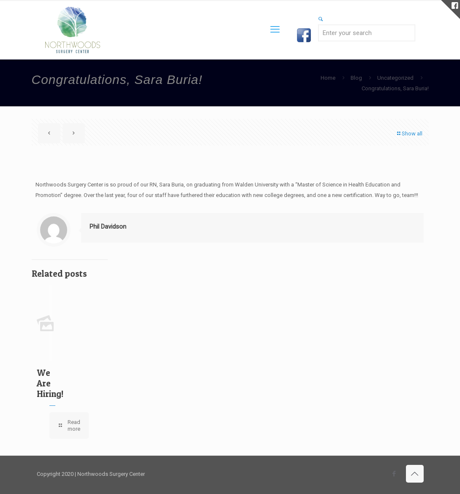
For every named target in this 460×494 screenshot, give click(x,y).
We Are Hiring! (50, 383)
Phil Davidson (108, 226)
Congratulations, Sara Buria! (395, 88)
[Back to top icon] (415, 474)
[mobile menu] (275, 29)
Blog (356, 78)
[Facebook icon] (394, 474)
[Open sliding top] (450, 9)
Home (328, 78)
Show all (409, 133)
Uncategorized (395, 78)
